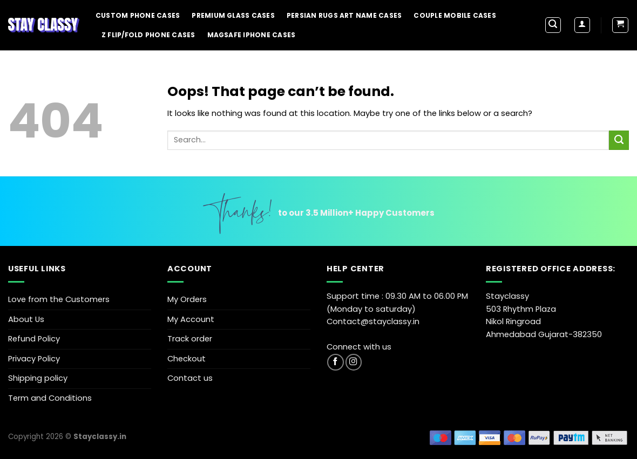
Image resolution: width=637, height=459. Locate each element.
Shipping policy (37, 378)
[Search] (553, 25)
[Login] (582, 25)
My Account (190, 319)
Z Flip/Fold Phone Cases (148, 34)
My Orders (187, 299)
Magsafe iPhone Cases (251, 34)
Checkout (186, 358)
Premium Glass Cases (233, 15)
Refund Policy (34, 338)
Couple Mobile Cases (455, 15)
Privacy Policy (34, 358)
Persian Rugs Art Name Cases (344, 15)
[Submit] (619, 140)
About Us (26, 319)
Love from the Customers (59, 299)
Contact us (190, 378)
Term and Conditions (50, 398)
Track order (189, 338)
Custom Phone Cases (138, 15)
